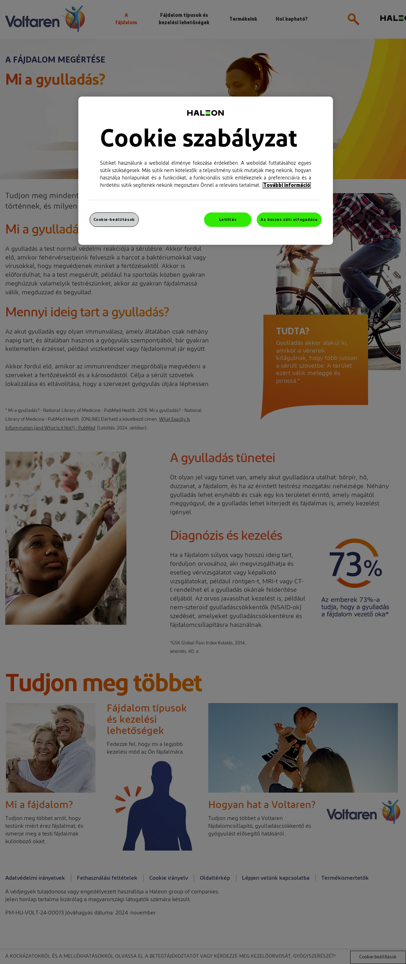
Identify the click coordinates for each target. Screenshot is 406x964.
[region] (205, 171)
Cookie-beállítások (114, 220)
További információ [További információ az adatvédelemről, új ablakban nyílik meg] (286, 185)
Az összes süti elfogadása (289, 220)
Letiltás (228, 220)
